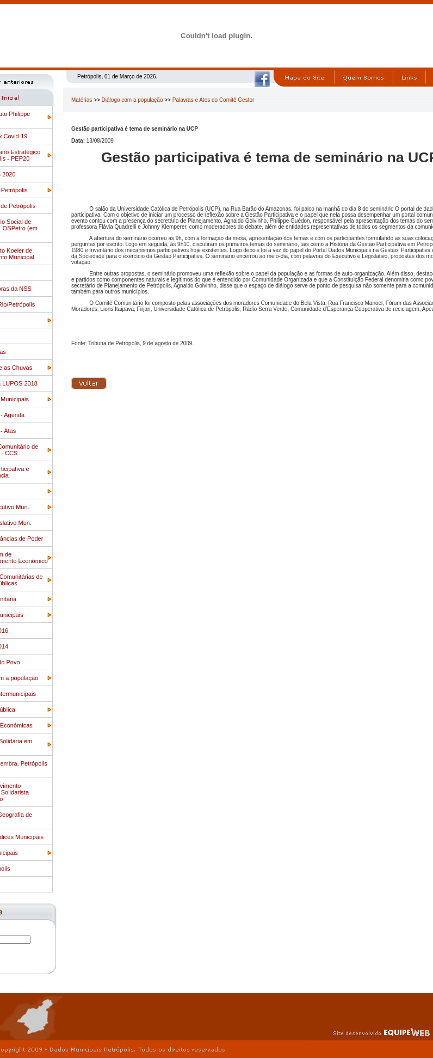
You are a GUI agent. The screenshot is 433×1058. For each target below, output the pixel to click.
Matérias (81, 100)
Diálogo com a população (132, 100)
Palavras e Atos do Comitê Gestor (213, 100)
